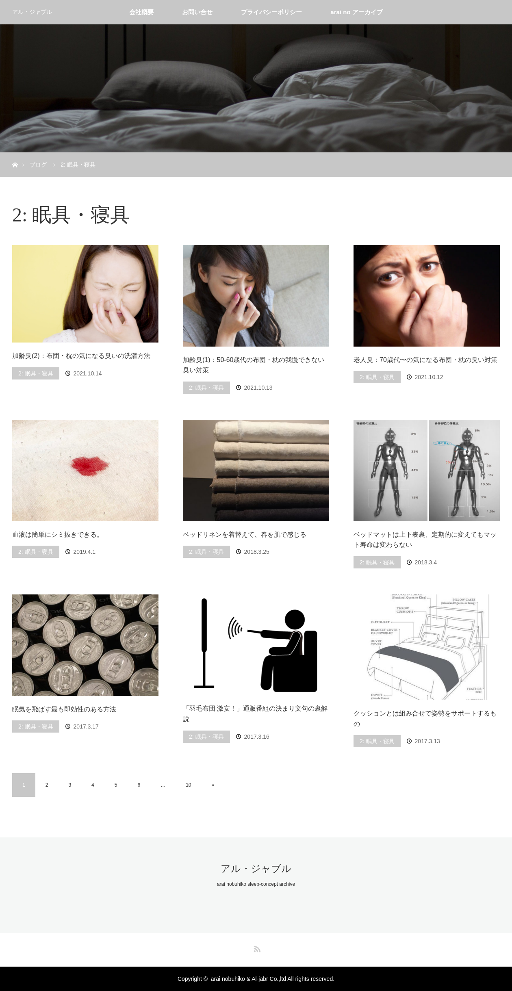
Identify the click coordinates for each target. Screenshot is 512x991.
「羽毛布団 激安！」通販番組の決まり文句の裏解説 (255, 713)
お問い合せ (197, 12)
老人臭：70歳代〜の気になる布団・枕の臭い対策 (425, 359)
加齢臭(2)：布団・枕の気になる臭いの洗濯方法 (81, 355)
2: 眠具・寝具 (35, 373)
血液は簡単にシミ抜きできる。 (57, 534)
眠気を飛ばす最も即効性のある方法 (64, 709)
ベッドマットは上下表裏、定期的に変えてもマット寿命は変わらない (425, 540)
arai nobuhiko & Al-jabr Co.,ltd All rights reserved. (272, 979)
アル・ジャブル (32, 12)
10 (188, 785)
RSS (256, 947)
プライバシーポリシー (271, 12)
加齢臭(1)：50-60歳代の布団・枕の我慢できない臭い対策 (253, 365)
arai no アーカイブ (356, 12)
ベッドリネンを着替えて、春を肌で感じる (244, 534)
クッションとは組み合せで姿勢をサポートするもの (425, 718)
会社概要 (141, 12)
